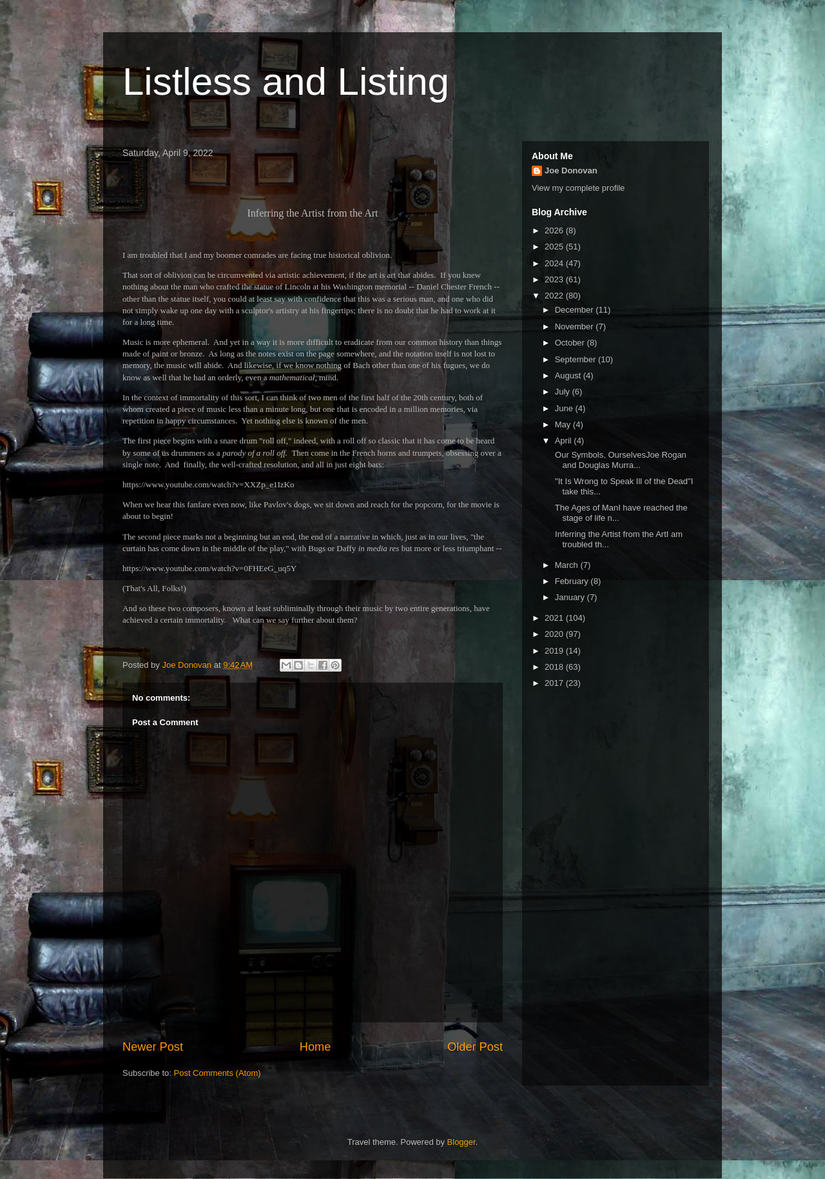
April (564, 440)
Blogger (461, 1142)
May (564, 424)
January (571, 597)
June (565, 408)
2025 (555, 246)
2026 (555, 230)
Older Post (475, 1046)
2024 (555, 263)
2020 (555, 634)
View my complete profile (578, 188)
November (575, 326)
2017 (555, 683)
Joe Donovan (571, 170)
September (576, 359)
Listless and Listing (285, 81)
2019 (555, 651)
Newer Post (152, 1046)
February (573, 581)
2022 (555, 295)
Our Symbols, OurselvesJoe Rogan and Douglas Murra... (619, 460)
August (569, 375)
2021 (555, 618)
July (563, 391)
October (571, 342)
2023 (555, 279)
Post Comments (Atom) (217, 1073)
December (575, 310)
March (568, 565)
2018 (555, 667)
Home (315, 1046)
